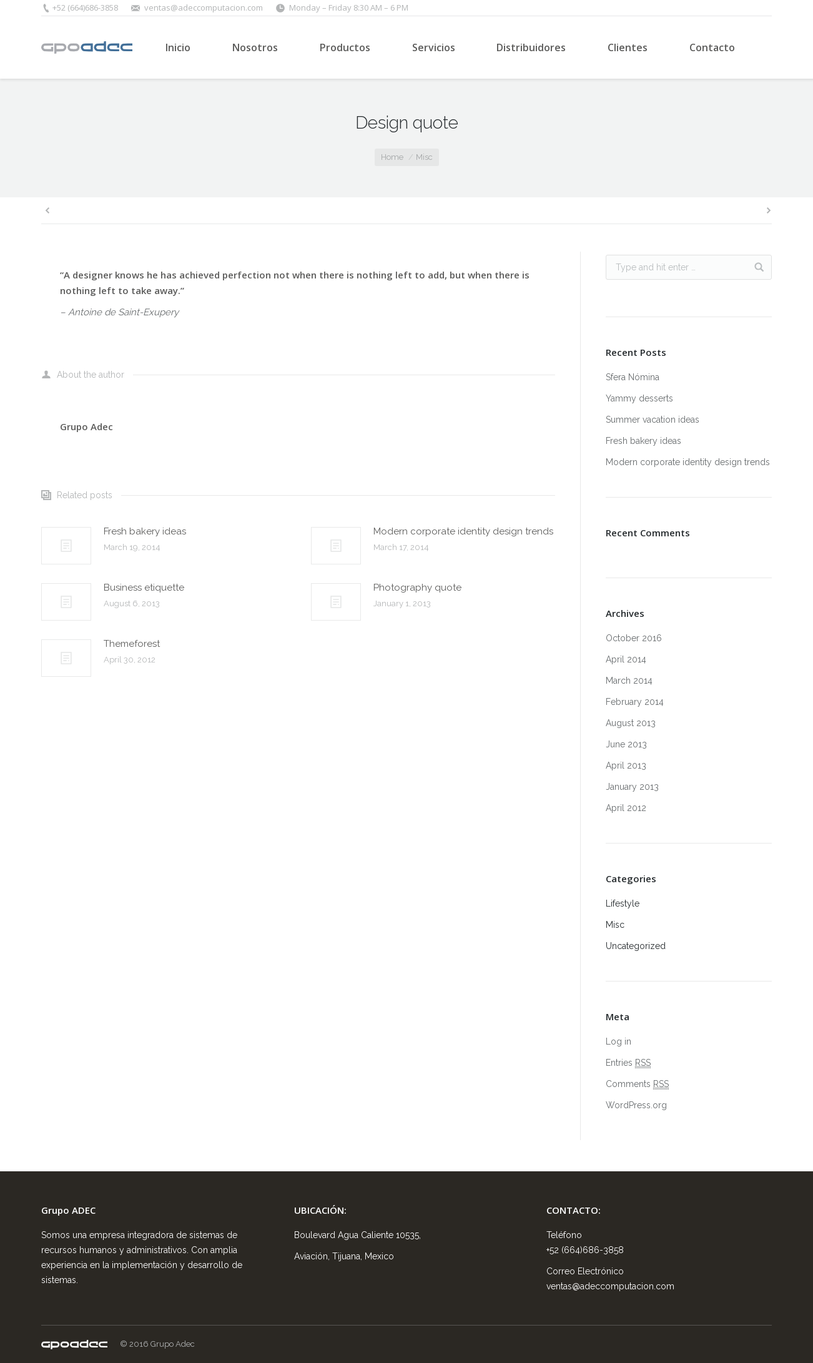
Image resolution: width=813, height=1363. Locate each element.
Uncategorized (636, 946)
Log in (618, 1041)
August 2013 (631, 723)
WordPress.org (636, 1105)
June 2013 (626, 744)
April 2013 (626, 765)
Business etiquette (144, 587)
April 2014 (626, 659)
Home (392, 157)
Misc (424, 157)
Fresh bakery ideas (145, 531)
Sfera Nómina (632, 377)
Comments (637, 1084)
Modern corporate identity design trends (463, 531)
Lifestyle (622, 903)
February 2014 (635, 702)
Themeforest (132, 643)
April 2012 (626, 808)
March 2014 (629, 681)
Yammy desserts (639, 398)
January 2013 (632, 787)
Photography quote (417, 587)
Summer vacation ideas (652, 420)
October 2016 (634, 638)
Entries (628, 1063)
